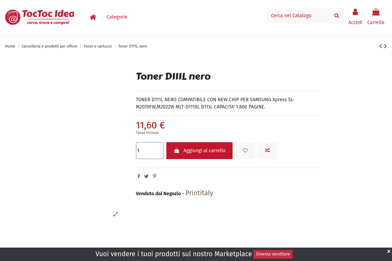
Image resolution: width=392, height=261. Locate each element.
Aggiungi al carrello (199, 151)
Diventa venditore (273, 254)
